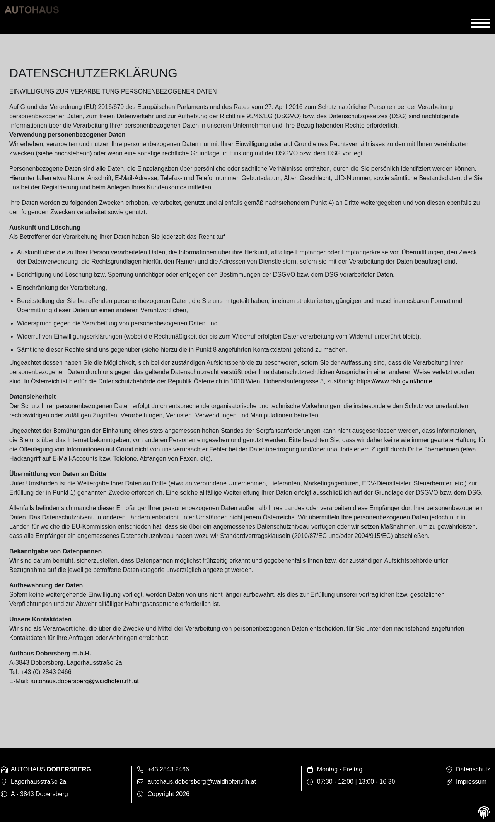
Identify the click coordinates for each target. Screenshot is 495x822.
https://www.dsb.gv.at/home (394, 381)
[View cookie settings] (484, 813)
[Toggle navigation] (480, 23)
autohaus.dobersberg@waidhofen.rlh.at (84, 681)
